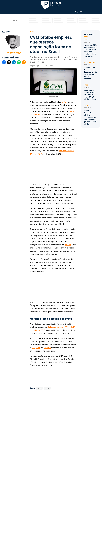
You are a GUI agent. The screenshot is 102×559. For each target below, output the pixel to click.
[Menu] (81, 12)
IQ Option (36, 347)
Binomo (47, 347)
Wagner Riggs (14, 52)
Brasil (32, 31)
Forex (47, 388)
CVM (64, 102)
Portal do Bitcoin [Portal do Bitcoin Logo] (51, 5)
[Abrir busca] (76, 12)
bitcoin (68, 244)
